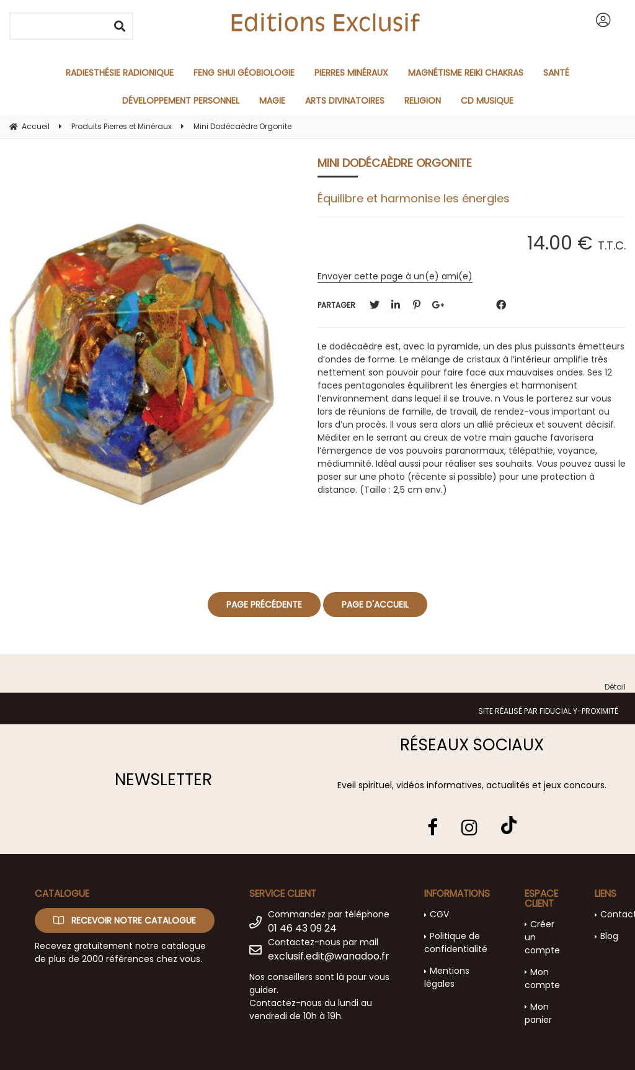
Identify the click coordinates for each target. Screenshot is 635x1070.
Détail (615, 686)
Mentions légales (446, 977)
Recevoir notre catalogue (124, 920)
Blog (609, 936)
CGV (439, 914)
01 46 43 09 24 (302, 928)
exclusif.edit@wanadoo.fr (328, 956)
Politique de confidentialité (455, 942)
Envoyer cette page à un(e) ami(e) (395, 276)
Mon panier (538, 1013)
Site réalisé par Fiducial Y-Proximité (548, 711)
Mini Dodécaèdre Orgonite (395, 163)
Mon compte (542, 978)
